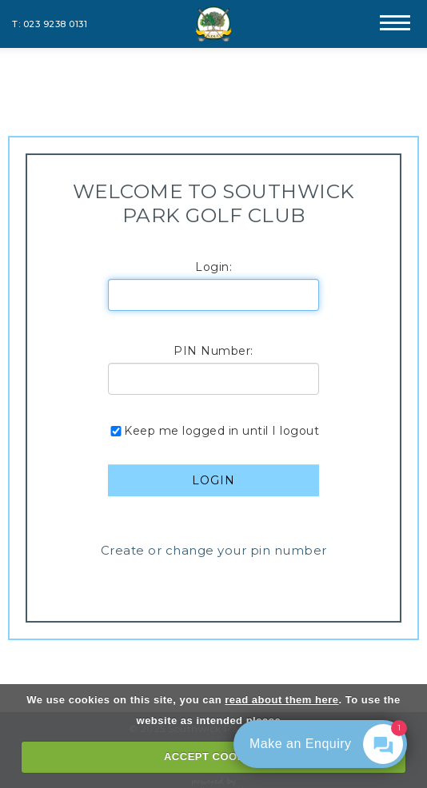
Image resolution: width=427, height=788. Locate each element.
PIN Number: (213, 351)
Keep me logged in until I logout (213, 431)
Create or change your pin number (214, 550)
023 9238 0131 (55, 24)
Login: (213, 267)
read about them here (281, 700)
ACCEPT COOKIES (213, 756)
